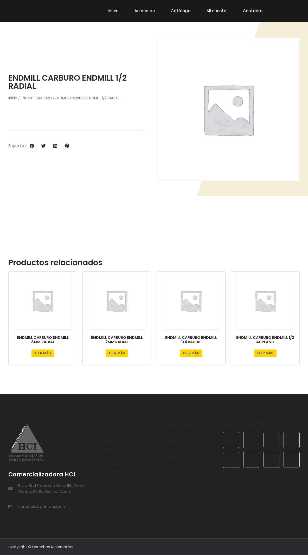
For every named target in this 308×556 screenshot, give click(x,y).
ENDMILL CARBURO (36, 98)
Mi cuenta (217, 11)
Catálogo (180, 11)
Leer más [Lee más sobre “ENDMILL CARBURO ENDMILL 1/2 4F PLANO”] (265, 354)
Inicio (113, 11)
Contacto (252, 11)
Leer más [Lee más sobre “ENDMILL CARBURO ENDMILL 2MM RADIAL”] (117, 354)
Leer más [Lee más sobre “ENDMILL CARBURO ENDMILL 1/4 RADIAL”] (191, 354)
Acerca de (144, 11)
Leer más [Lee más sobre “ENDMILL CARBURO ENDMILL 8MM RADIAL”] (43, 354)
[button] (32, 146)
